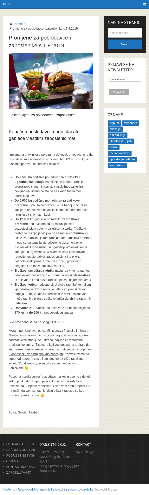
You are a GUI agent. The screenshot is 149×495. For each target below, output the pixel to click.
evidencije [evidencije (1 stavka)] (130, 123)
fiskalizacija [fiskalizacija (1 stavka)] (118, 135)
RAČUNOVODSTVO (20, 450)
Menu (7, 4)
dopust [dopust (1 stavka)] (114, 123)
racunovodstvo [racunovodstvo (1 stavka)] (120, 153)
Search (125, 44)
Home (18, 23)
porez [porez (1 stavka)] (114, 147)
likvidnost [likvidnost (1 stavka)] (116, 141)
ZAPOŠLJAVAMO (18, 472)
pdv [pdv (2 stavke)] (129, 141)
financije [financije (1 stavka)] (115, 129)
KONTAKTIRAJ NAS (20, 467)
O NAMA (12, 461)
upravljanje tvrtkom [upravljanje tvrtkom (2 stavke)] (122, 159)
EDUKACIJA (14, 444)
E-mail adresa (117, 79)
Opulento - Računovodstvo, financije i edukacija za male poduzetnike (48, 489)
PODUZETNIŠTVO (19, 455)
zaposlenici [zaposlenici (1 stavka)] (117, 165)
